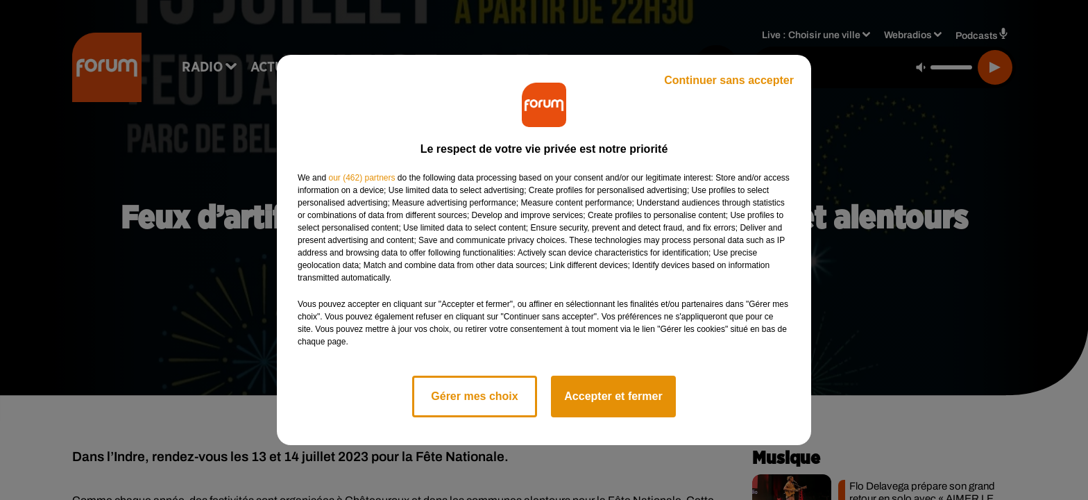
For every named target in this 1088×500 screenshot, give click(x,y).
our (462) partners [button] (361, 178)
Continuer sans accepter (729, 80)
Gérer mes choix (474, 396)
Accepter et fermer (613, 396)
